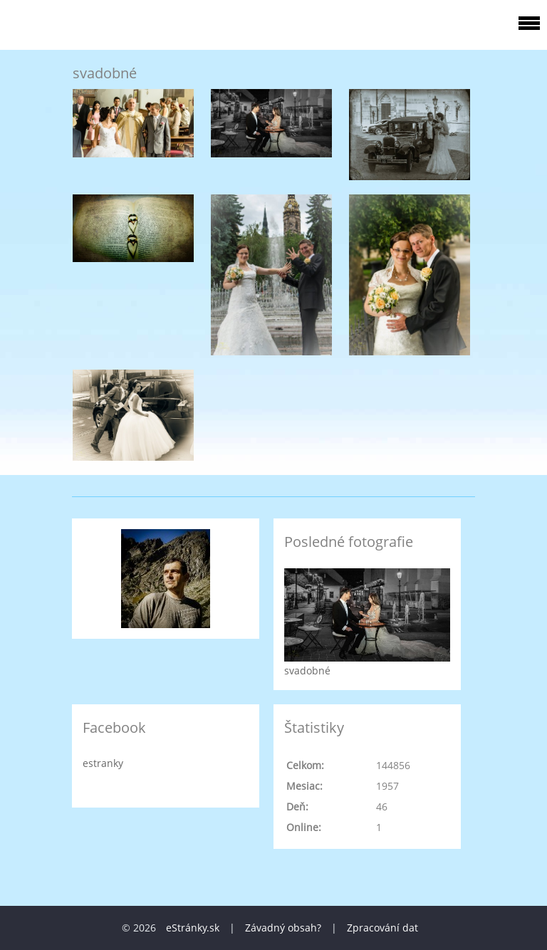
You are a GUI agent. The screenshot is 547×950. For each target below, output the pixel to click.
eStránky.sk (192, 927)
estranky (103, 763)
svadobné (307, 670)
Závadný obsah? (283, 927)
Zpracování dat (382, 927)
